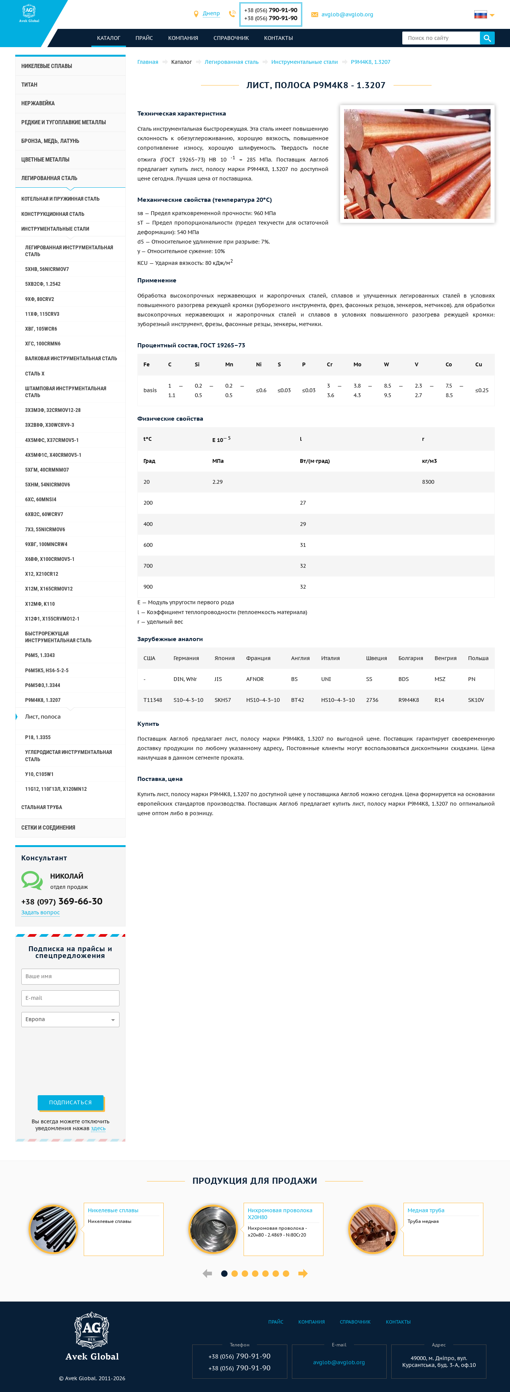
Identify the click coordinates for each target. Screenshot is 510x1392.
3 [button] (245, 1273)
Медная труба (426, 1210)
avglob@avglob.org (347, 14)
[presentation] (52, 1060)
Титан (29, 84)
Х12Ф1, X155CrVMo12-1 (52, 619)
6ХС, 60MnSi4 (40, 499)
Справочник (231, 38)
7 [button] (286, 1273)
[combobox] (211, 14)
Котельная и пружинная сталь (60, 199)
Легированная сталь (49, 178)
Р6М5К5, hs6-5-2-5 (47, 670)
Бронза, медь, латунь (50, 141)
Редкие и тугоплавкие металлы (63, 122)
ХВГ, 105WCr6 (41, 329)
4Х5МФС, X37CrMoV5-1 (52, 440)
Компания (183, 38)
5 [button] (265, 1273)
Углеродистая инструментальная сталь (68, 755)
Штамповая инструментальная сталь (65, 391)
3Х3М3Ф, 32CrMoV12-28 (53, 410)
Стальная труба (41, 807)
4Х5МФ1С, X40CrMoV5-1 (53, 455)
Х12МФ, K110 (40, 604)
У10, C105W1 (39, 774)
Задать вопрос (40, 912)
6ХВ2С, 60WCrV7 (44, 514)
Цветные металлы (45, 159)
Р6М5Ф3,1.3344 (42, 685)
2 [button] (234, 1273)
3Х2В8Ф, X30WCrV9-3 (49, 425)
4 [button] (255, 1273)
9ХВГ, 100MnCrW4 (46, 544)
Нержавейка (38, 103)
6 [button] (276, 1273)
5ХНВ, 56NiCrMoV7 (47, 269)
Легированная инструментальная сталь (69, 250)
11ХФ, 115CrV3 (42, 314)
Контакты (278, 38)
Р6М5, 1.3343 (40, 655)
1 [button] (224, 1273)
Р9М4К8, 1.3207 (43, 700)
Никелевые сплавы (46, 66)
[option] (95, 1229)
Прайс (144, 38)
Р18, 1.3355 (38, 737)
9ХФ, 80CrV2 (39, 299)
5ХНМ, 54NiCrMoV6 (47, 484)
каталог (108, 38)
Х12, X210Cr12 (41, 574)
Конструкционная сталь (52, 214)
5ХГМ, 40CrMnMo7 (47, 470)
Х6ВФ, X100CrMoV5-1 (50, 559)
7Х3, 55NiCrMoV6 (45, 529)
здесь (98, 1128)
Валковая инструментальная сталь (71, 358)
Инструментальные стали (55, 229)
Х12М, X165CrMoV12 (49, 589)
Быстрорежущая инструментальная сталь (58, 636)
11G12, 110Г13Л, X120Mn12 (56, 789)
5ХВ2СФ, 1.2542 (43, 284)
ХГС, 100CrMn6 (43, 343)
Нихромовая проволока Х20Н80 (280, 1214)
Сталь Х (35, 374)
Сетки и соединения (48, 827)
